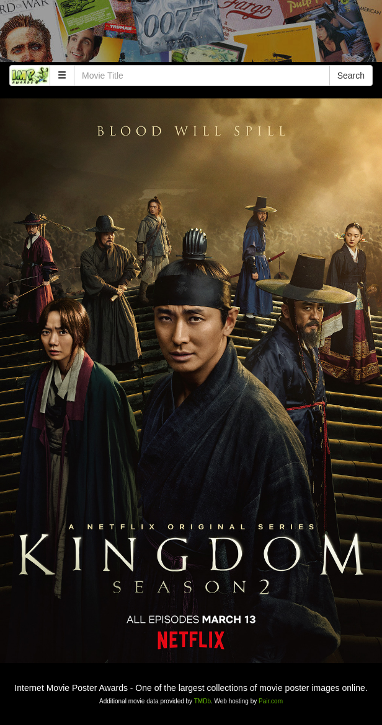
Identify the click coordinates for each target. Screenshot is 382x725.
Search (351, 75)
